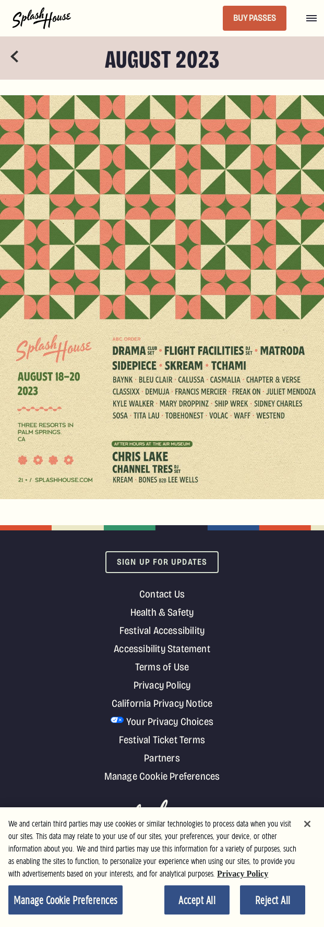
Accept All (196, 903)
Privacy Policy (162, 685)
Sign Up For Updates (162, 562)
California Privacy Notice (162, 703)
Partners (162, 758)
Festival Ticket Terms (162, 739)
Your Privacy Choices (169, 721)
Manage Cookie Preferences (162, 776)
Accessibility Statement (162, 648)
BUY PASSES (254, 17)
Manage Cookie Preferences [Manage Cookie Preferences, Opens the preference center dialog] (65, 903)
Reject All (273, 903)
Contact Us (162, 594)
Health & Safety (162, 612)
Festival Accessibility (162, 630)
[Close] (307, 826)
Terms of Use (162, 667)
